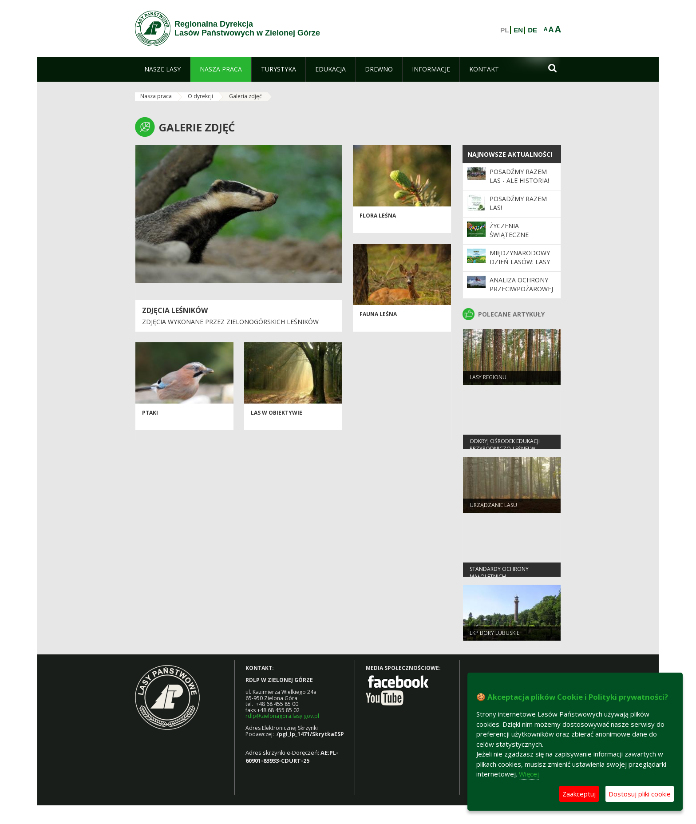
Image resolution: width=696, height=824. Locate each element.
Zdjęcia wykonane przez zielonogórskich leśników (230, 321)
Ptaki (150, 415)
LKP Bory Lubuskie (494, 635)
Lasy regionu (488, 379)
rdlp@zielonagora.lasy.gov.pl (282, 716)
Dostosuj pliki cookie (640, 793)
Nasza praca (156, 96)
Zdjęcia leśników (175, 310)
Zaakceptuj (579, 793)
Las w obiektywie (276, 415)
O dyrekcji (200, 96)
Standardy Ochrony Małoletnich (499, 574)
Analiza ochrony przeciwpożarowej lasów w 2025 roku (522, 289)
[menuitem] (162, 69)
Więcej (529, 773)
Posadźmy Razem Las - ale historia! (519, 176)
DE (532, 30)
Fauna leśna (378, 317)
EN (518, 30)
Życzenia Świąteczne (509, 230)
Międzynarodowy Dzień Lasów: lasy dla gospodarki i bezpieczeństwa (520, 266)
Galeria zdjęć (245, 96)
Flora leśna (378, 218)
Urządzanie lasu (493, 507)
